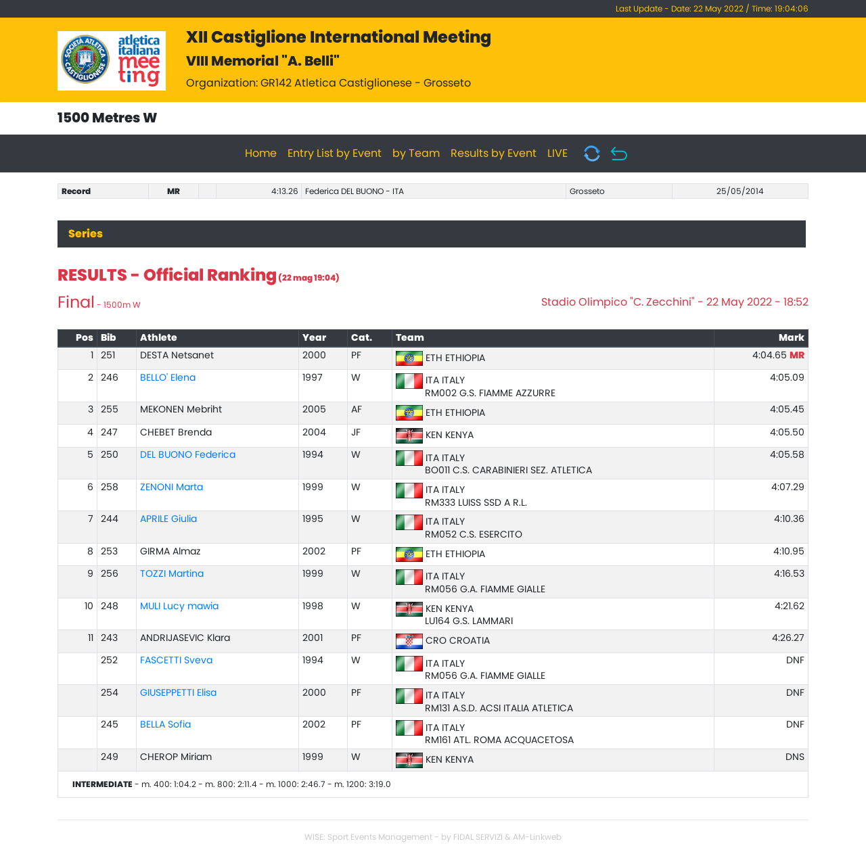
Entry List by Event (335, 153)
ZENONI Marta (171, 487)
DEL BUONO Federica (187, 455)
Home (261, 153)
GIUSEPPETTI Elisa (178, 693)
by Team (416, 153)
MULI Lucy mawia (179, 606)
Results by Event (494, 153)
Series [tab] (85, 234)
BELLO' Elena (168, 378)
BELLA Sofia (165, 725)
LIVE (557, 153)
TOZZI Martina (172, 574)
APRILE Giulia (168, 519)
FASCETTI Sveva (176, 660)
